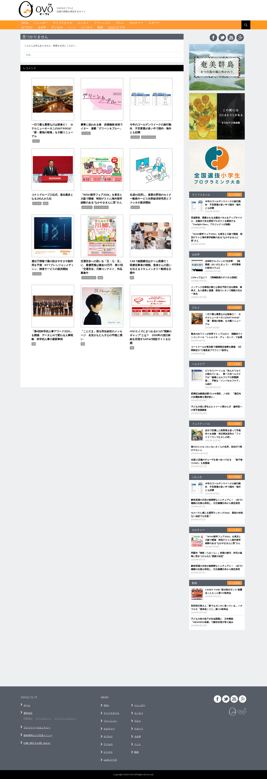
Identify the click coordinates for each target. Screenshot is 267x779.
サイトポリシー (43, 718)
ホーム (27, 705)
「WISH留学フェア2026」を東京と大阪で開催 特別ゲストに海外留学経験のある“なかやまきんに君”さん (101, 198)
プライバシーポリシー (65, 718)
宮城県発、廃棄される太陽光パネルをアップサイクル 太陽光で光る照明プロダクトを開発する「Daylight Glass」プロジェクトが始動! (216, 221)
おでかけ (27, 27)
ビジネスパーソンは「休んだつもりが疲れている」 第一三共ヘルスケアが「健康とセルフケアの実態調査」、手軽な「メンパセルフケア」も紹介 (223, 377)
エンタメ (83, 22)
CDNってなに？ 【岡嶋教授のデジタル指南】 (214, 277)
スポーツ (153, 22)
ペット (72, 27)
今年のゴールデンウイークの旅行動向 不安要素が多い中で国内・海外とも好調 (150, 128)
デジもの (56, 27)
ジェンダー (41, 22)
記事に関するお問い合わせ (37, 743)
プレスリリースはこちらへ (37, 727)
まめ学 (42, 27)
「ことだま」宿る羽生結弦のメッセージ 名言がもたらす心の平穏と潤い (101, 335)
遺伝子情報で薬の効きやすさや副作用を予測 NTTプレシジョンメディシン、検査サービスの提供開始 (53, 264)
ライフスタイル (62, 22)
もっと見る (234, 194)
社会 (45, 203)
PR (132, 278)
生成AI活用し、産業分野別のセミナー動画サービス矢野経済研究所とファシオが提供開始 (150, 198)
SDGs (25, 22)
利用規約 (28, 718)
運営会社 (28, 713)
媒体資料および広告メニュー (38, 735)
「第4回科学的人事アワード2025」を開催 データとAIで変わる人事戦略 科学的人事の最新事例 (52, 335)
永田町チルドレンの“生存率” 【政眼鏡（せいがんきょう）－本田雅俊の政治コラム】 (223, 264)
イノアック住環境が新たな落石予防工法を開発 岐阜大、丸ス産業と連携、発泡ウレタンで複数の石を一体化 (216, 290)
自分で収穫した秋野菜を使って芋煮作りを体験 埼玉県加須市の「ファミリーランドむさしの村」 (223, 433)
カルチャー (136, 22)
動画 (100, 27)
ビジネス (86, 27)
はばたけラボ (116, 27)
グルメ (120, 22)
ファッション (102, 22)
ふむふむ (135, 137)
